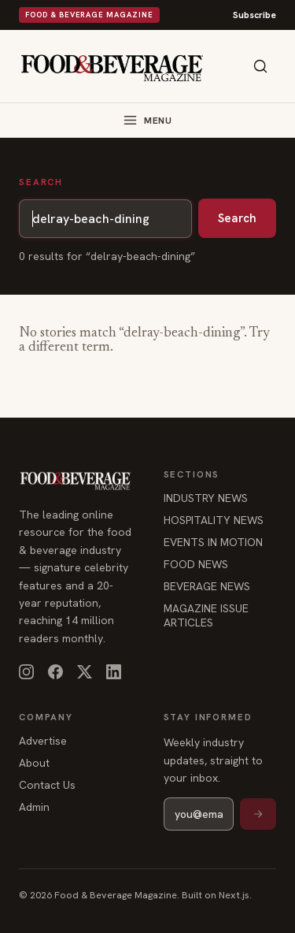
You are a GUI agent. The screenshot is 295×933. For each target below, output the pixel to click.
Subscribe (254, 15)
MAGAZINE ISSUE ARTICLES (206, 615)
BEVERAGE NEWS (207, 586)
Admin (34, 807)
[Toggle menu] (147, 120)
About (34, 763)
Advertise (43, 741)
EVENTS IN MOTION (213, 542)
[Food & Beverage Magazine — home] (112, 66)
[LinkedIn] (113, 671)
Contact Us (47, 785)
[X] (84, 671)
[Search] (260, 66)
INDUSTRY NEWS (206, 498)
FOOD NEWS (196, 564)
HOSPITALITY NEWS (214, 520)
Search (237, 218)
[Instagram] (26, 671)
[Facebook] (55, 671)
